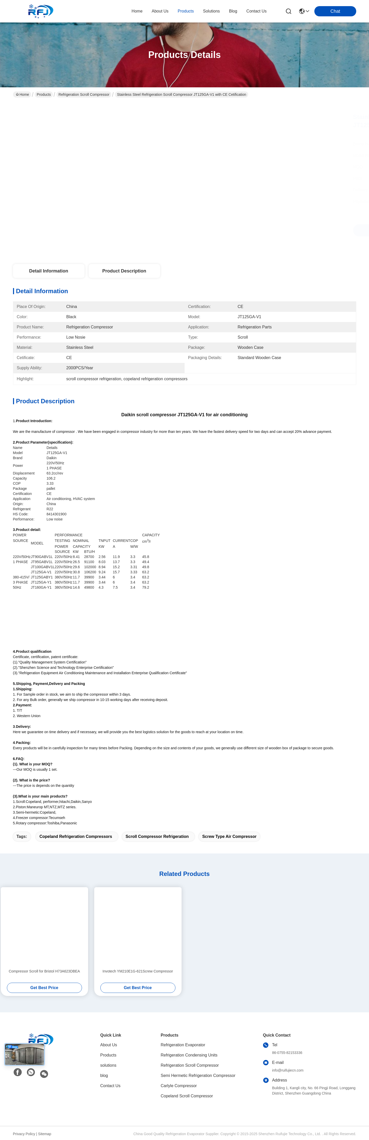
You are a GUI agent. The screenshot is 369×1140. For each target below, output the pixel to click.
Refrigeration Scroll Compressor (83, 94)
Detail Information (48, 271)
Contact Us (110, 1086)
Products (44, 94)
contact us (256, 11)
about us (160, 11)
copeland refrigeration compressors (75, 836)
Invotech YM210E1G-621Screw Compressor (138, 971)
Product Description (124, 271)
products (186, 11)
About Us (108, 1045)
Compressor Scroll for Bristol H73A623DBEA (44, 971)
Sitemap (44, 1134)
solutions (211, 11)
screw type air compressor (229, 836)
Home (137, 11)
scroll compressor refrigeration (157, 836)
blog (233, 11)
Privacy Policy (24, 1134)
